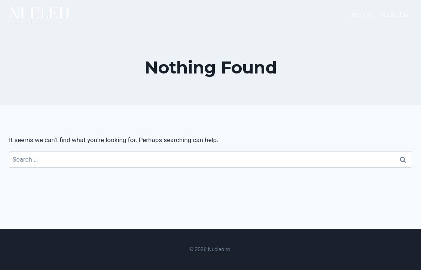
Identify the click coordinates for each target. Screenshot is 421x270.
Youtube (394, 14)
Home (362, 14)
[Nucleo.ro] (40, 15)
